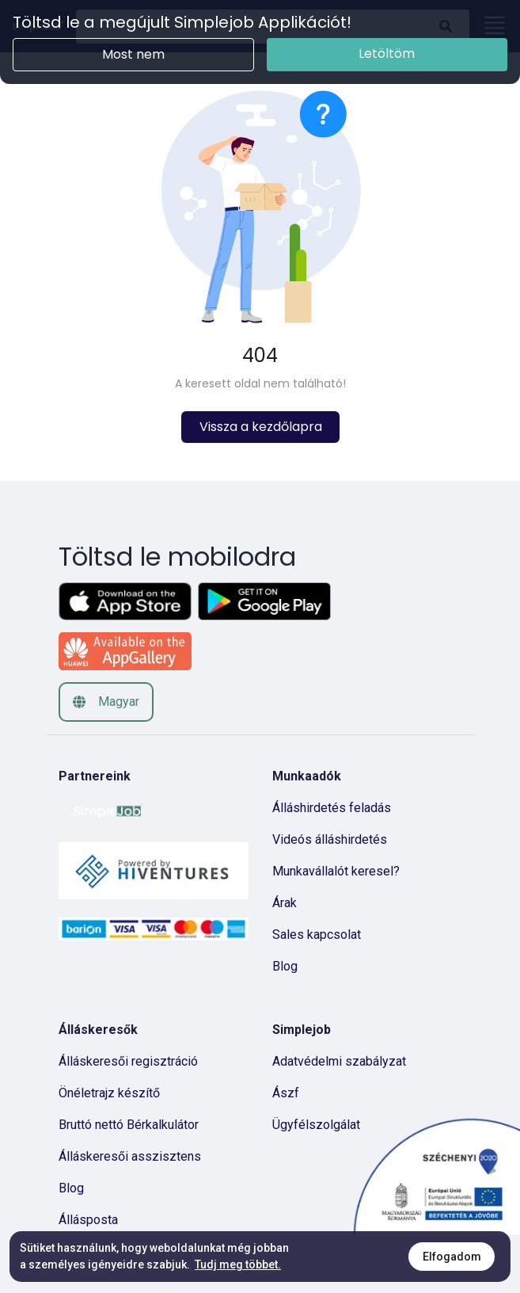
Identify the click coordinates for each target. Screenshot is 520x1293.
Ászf (285, 1092)
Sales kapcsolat (316, 934)
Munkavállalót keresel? (336, 871)
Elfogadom (452, 1256)
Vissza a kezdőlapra (260, 427)
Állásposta (88, 1219)
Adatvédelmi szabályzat (339, 1061)
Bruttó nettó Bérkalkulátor (129, 1124)
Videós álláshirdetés (329, 839)
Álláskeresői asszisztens (130, 1156)
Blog (285, 966)
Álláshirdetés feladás (331, 807)
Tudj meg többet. (238, 1264)
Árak (284, 902)
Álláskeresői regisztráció (128, 1061)
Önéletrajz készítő (109, 1092)
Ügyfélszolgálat (316, 1124)
